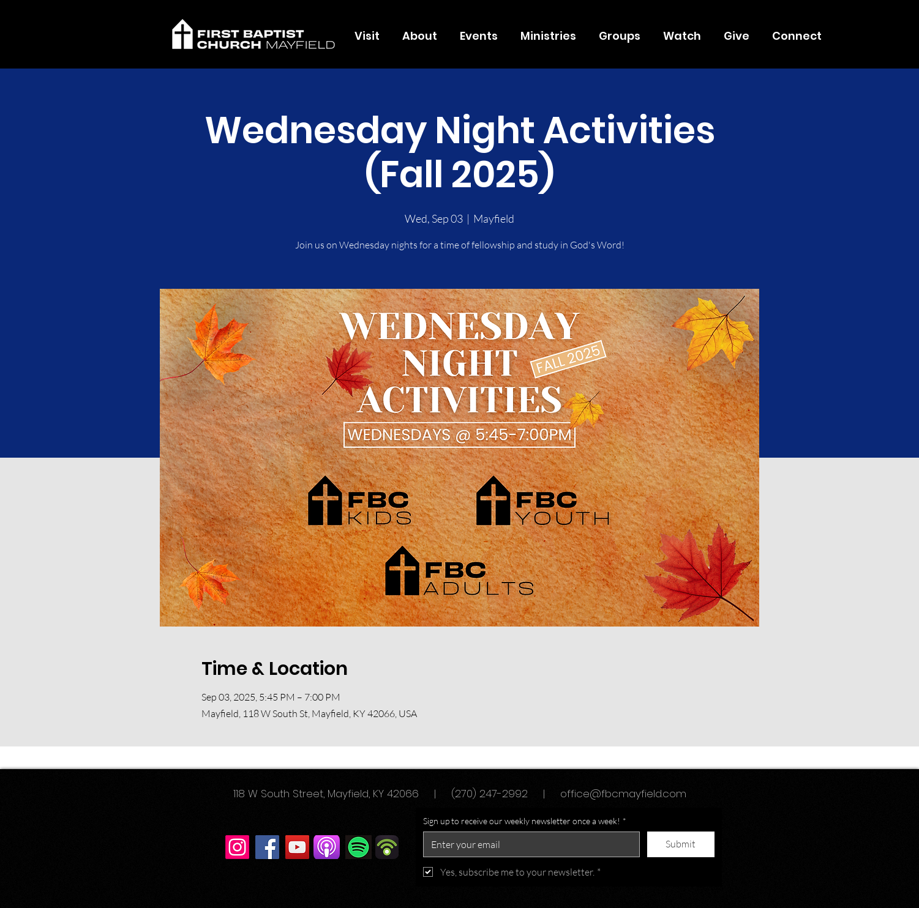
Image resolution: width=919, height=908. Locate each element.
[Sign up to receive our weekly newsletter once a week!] (528, 844)
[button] (420, 36)
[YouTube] (297, 847)
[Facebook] (267, 847)
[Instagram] (237, 847)
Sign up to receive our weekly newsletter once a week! (524, 821)
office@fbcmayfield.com (623, 793)
